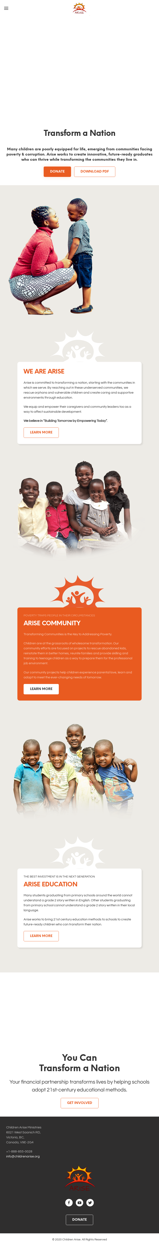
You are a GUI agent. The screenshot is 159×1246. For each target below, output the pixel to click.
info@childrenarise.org (23, 1156)
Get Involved (79, 1103)
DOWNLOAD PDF (95, 171)
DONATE (57, 171)
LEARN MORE (41, 432)
